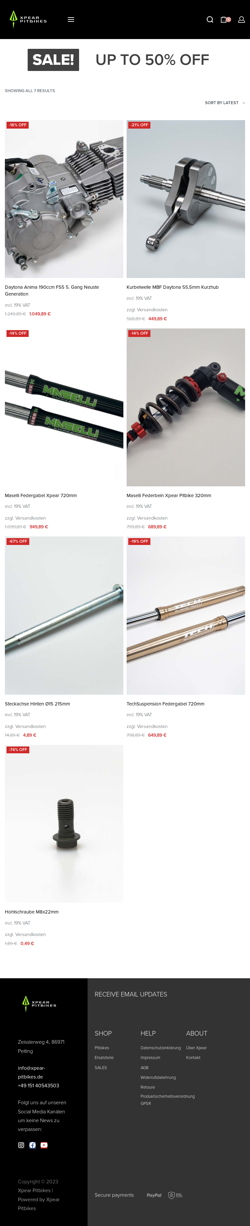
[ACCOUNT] (241, 19)
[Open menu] (71, 19)
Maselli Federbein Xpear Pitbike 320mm (169, 495)
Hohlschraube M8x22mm (32, 912)
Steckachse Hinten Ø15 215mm (37, 704)
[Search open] (210, 19)
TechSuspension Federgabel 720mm (165, 704)
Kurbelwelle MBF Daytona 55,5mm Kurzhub (173, 287)
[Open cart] (225, 19)
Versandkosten (152, 310)
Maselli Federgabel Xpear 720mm (41, 495)
